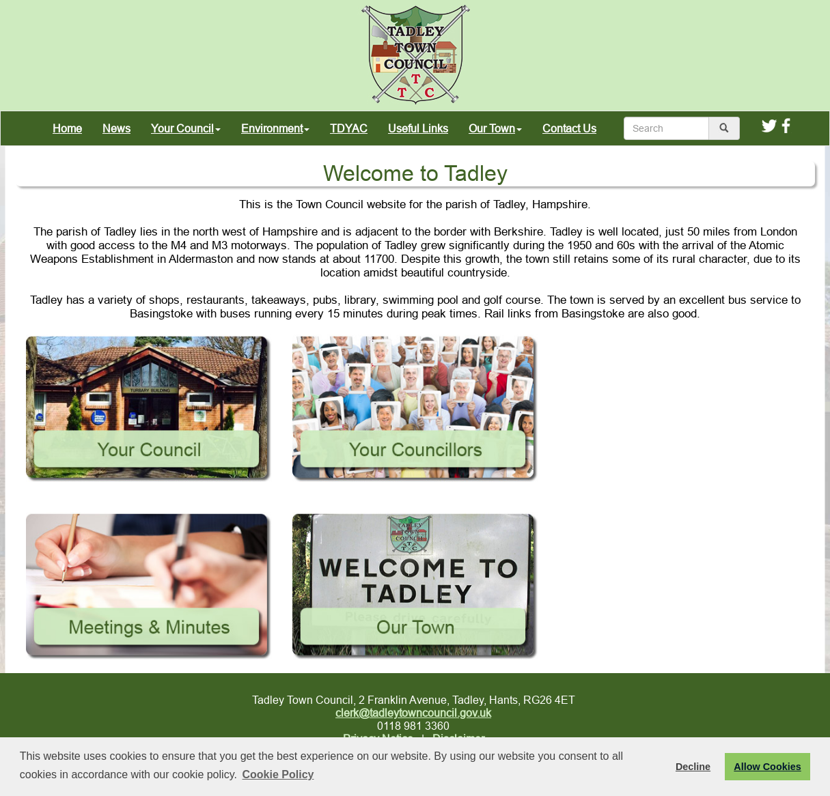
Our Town (495, 128)
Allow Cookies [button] (767, 766)
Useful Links (418, 128)
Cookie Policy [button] (278, 774)
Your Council (186, 128)
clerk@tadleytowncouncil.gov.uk (413, 713)
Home (67, 128)
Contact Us (569, 128)
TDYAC (349, 128)
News (116, 128)
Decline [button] (693, 766)
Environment (275, 128)
